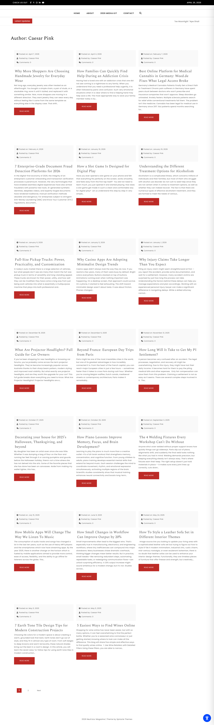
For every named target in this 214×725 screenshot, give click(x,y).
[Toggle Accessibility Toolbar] (207, 718)
